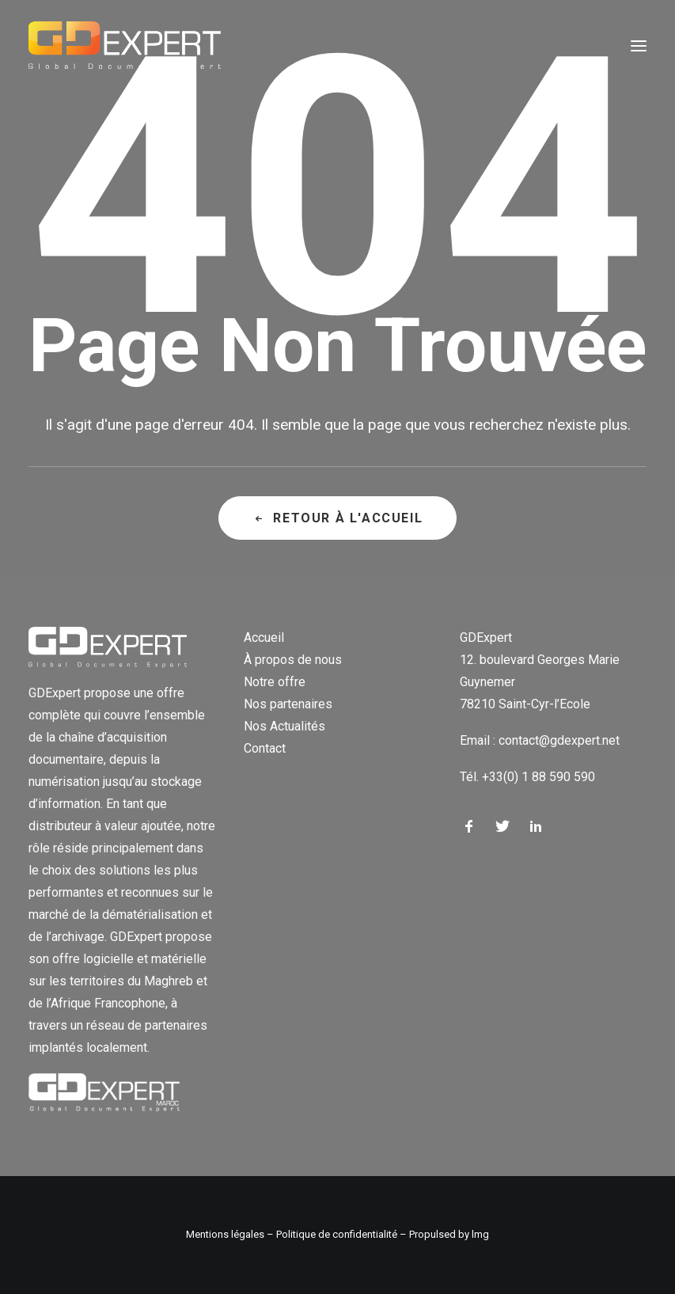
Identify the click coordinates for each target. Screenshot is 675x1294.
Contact (265, 748)
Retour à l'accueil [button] (337, 518)
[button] (638, 46)
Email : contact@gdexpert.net (540, 740)
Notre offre (274, 681)
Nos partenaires (288, 704)
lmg (480, 1234)
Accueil (264, 637)
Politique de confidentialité (336, 1234)
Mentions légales (225, 1234)
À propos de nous (293, 659)
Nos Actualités (284, 726)
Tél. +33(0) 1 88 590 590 (527, 776)
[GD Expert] (124, 45)
